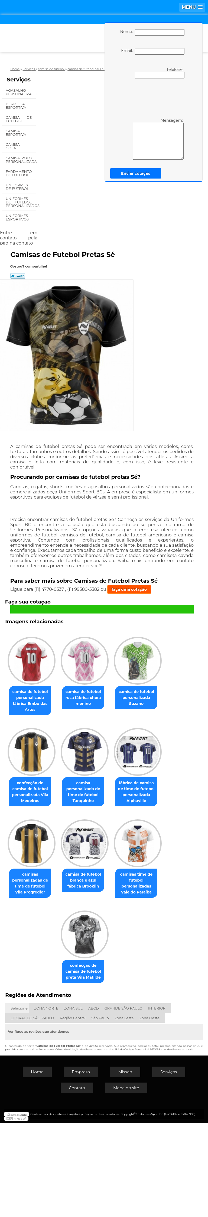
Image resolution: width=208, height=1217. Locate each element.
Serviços (19, 79)
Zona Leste (124, 1112)
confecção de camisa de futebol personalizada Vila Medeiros (111, 790)
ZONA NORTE (46, 1102)
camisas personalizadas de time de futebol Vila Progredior (55, 971)
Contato (77, 1181)
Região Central (73, 1112)
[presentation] (151, 97)
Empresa (81, 1165)
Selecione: (19, 1102)
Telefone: (159, 72)
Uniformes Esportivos (18, 217)
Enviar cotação (135, 173)
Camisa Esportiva (16, 133)
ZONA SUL (73, 1102)
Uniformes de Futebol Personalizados (21, 202)
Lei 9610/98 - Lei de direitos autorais (169, 1143)
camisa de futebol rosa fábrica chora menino (111, 697)
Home (37, 1165)
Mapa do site (126, 1181)
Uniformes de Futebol (18, 187)
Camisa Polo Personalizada (21, 160)
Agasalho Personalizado (21, 92)
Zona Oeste (149, 1112)
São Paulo (100, 1112)
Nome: (152, 32)
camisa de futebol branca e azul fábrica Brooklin (111, 968)
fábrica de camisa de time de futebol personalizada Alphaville (111, 881)
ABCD (93, 1102)
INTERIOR (156, 1102)
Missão (125, 1165)
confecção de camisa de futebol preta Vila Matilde (111, 1059)
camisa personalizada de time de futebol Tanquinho (55, 881)
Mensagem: (158, 139)
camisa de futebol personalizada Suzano (55, 787)
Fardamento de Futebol (19, 173)
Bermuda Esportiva (16, 106)
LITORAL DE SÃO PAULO (32, 1112)
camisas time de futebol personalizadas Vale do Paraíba (54, 1062)
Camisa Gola (13, 146)
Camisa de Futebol (19, 119)
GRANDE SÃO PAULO (123, 1102)
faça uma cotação (129, 589)
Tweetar (17, 276)
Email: (152, 51)
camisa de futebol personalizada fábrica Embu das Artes (55, 700)
